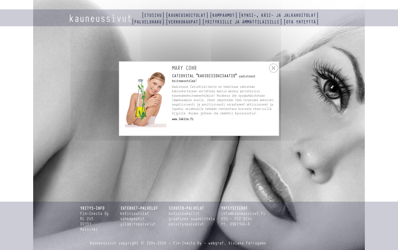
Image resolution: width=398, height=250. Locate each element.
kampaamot (223, 15)
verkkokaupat (183, 22)
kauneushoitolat (187, 15)
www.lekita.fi (182, 119)
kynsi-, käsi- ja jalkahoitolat (278, 15)
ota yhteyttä (301, 22)
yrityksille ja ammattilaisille (242, 22)
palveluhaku (148, 22)
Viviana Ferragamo (247, 243)
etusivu (153, 15)
